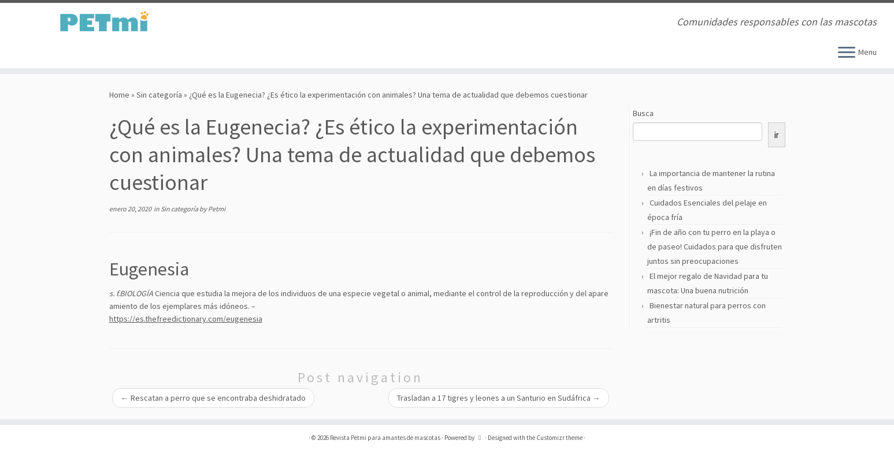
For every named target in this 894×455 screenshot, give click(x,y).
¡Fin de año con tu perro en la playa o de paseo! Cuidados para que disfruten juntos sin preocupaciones (714, 246)
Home (119, 94)
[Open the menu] (846, 53)
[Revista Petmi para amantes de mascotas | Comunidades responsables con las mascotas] (103, 22)
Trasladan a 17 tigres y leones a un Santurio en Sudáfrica (498, 398)
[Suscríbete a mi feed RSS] (244, 22)
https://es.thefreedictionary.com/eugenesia (185, 319)
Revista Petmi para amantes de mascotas (385, 438)
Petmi (216, 208)
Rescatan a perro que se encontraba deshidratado (213, 398)
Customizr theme (559, 438)
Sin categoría (159, 94)
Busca (643, 113)
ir (776, 135)
